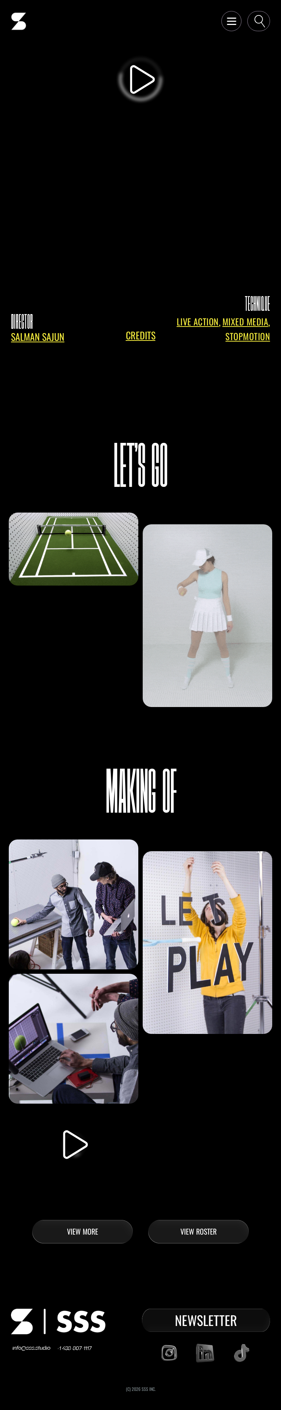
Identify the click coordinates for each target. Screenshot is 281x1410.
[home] (18, 21)
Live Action (198, 321)
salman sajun (37, 336)
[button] (231, 21)
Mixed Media (245, 321)
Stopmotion (247, 336)
